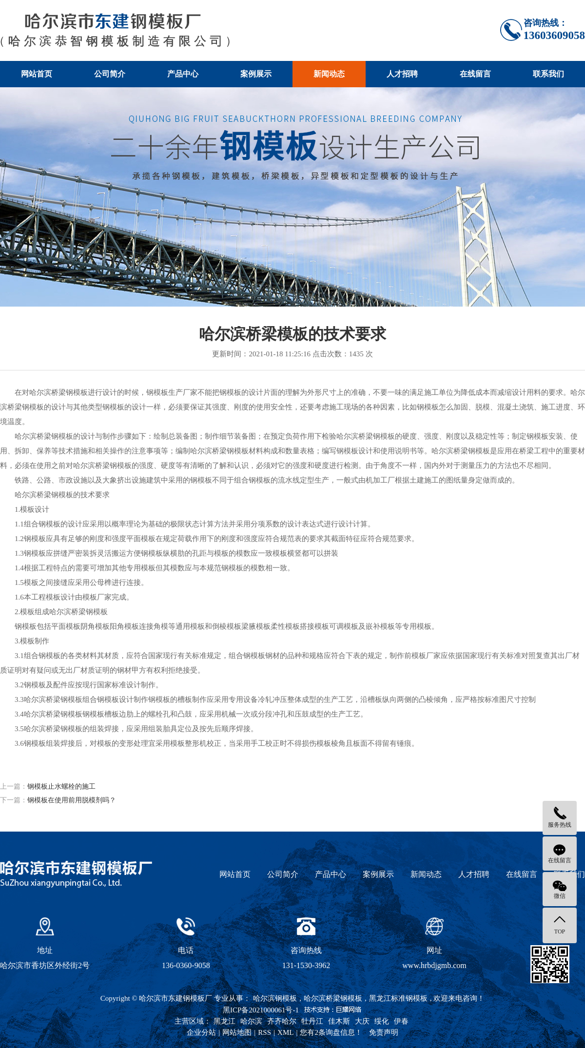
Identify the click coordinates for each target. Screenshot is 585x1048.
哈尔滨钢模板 (275, 998)
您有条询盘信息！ (331, 1032)
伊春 (401, 1021)
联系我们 (548, 74)
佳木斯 (339, 1021)
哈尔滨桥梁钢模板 (333, 998)
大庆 (362, 1021)
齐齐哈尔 (281, 1021)
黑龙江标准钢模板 (398, 998)
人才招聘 (402, 74)
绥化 (381, 1021)
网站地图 (237, 1032)
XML (285, 1032)
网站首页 (36, 74)
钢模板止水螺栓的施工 (61, 786)
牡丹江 (312, 1021)
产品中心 (182, 74)
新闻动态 (329, 74)
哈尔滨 (251, 1021)
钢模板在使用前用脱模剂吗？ (71, 800)
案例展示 (256, 74)
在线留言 (475, 74)
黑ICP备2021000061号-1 (261, 1010)
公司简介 (109, 74)
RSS (264, 1032)
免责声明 (383, 1032)
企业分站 (201, 1032)
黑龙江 (224, 1021)
